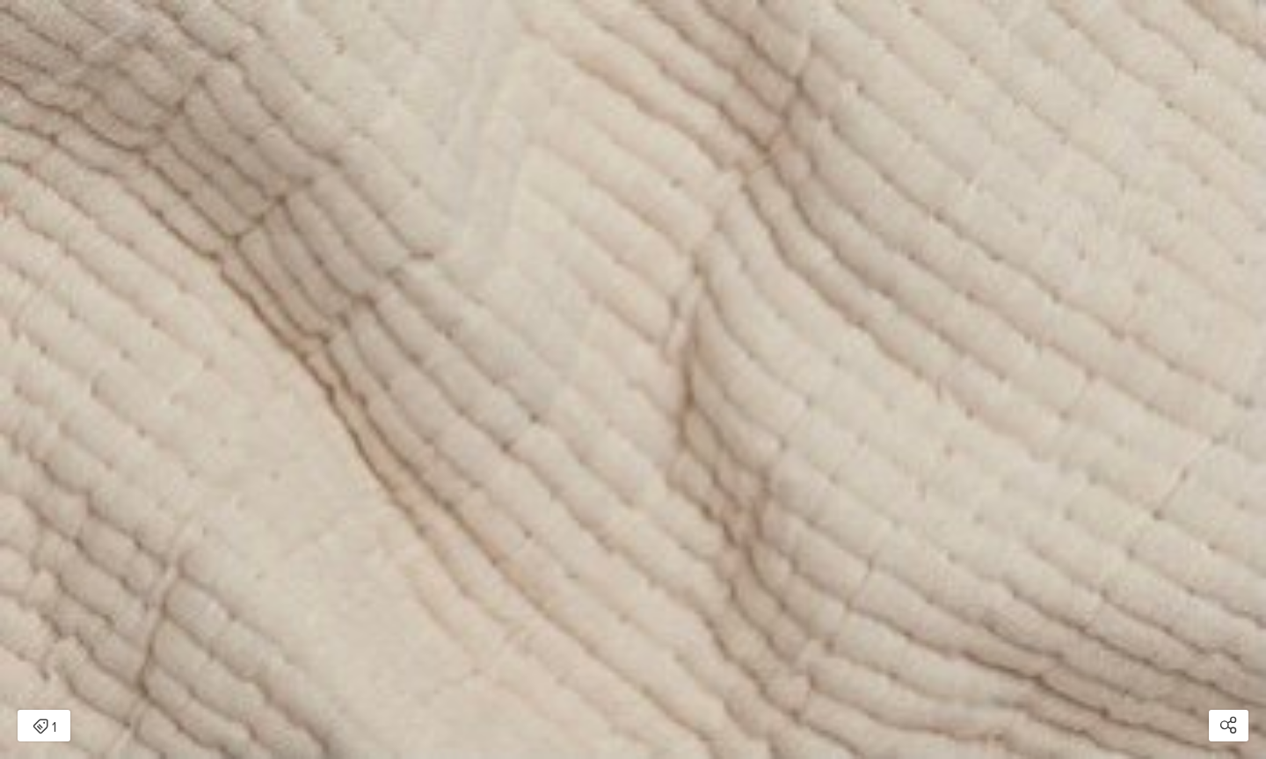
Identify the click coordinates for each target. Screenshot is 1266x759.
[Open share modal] (1228, 725)
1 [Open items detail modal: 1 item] (44, 727)
